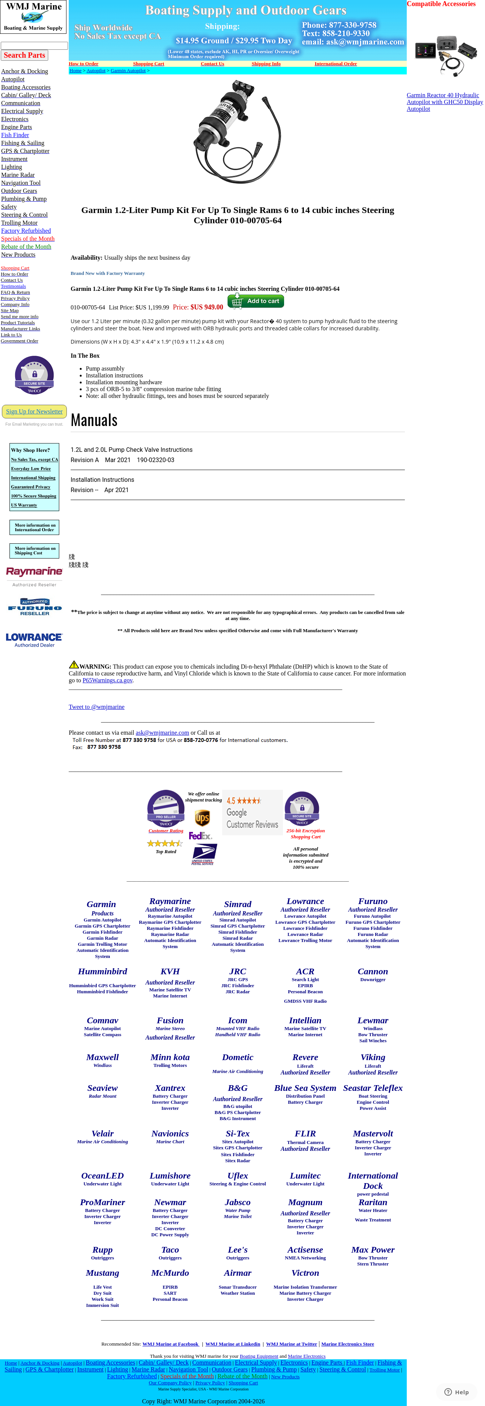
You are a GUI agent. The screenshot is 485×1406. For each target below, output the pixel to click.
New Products (285, 1376)
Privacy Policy (210, 1382)
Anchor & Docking (40, 1363)
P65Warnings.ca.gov (107, 680)
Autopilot (96, 70)
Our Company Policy (170, 1382)
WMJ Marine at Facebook (170, 1344)
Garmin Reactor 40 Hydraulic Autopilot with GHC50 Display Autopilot (445, 99)
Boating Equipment (259, 1356)
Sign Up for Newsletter (34, 411)
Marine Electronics (306, 1356)
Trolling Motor (385, 1370)
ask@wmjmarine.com (162, 732)
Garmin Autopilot (128, 70)
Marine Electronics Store (347, 1344)
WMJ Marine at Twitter (291, 1344)
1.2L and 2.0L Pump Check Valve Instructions (132, 449)
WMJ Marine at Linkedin (232, 1344)
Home (76, 70)
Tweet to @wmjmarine (97, 707)
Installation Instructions (102, 479)
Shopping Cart (243, 1382)
